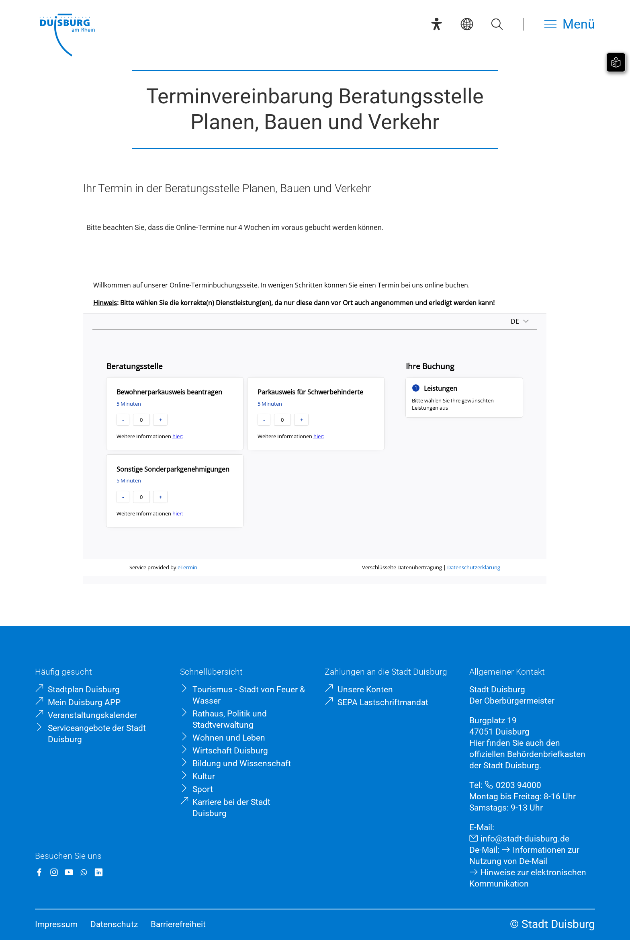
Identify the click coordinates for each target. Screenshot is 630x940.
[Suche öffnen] (497, 24)
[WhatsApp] (84, 872)
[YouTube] (69, 872)
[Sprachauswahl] (466, 24)
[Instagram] (54, 872)
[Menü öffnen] (569, 24)
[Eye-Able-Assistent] (436, 24)
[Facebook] (39, 872)
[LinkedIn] (98, 872)
